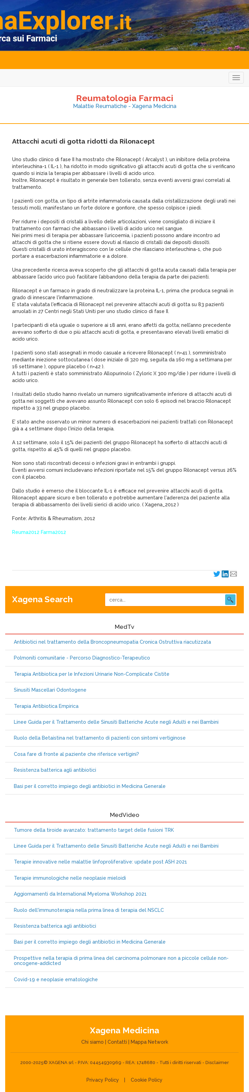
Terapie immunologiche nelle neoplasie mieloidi (70, 878)
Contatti (117, 1042)
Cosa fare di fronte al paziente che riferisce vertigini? (76, 754)
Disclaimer (217, 1062)
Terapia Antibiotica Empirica (46, 706)
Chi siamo (92, 1042)
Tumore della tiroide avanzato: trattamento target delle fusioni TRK (94, 830)
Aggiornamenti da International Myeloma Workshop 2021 (80, 894)
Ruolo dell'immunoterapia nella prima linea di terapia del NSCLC (89, 910)
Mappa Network (149, 1042)
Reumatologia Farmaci (124, 98)
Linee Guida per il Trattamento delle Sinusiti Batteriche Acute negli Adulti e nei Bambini (116, 722)
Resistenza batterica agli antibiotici (55, 770)
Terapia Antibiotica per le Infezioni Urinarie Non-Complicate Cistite (91, 674)
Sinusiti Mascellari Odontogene (50, 690)
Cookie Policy (147, 1080)
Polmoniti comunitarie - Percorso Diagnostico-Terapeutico (82, 658)
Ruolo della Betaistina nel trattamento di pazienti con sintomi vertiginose (100, 738)
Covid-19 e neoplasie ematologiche (56, 979)
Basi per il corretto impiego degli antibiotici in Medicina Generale (90, 786)
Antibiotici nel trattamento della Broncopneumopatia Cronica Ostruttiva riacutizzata (112, 642)
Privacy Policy (102, 1080)
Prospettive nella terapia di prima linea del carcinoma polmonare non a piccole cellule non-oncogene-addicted (121, 961)
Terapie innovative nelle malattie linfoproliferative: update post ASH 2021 (100, 862)
